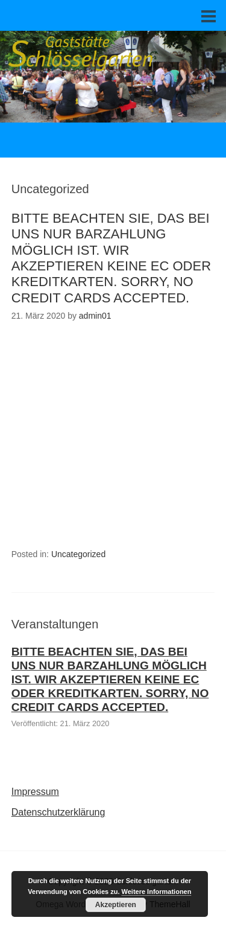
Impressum (35, 792)
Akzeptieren (115, 905)
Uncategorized (78, 554)
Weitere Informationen (157, 891)
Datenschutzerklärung (58, 812)
